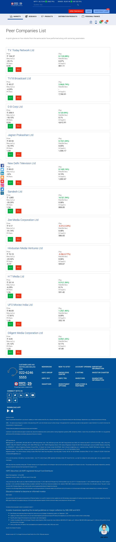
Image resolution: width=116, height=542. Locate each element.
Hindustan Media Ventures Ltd (25, 248)
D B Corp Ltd (15, 106)
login (89, 11)
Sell (18, 69)
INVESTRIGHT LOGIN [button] (101, 11)
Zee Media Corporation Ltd (23, 220)
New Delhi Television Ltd (22, 163)
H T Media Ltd (16, 276)
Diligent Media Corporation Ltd (25, 333)
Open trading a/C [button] (76, 11)
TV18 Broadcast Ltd (19, 78)
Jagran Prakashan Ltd (20, 135)
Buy (10, 69)
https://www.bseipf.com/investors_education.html (17, 502)
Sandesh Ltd (15, 191)
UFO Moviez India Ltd (20, 304)
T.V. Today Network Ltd (21, 50)
